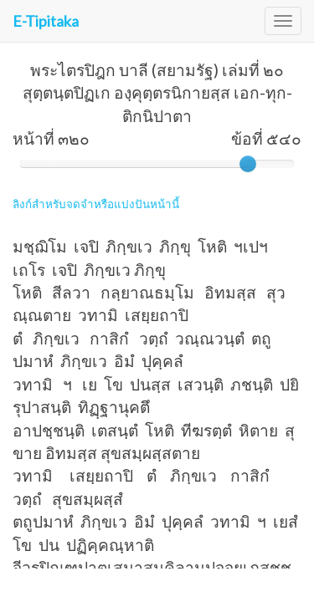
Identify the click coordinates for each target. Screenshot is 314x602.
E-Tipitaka (46, 21)
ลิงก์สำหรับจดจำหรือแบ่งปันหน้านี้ (96, 204)
